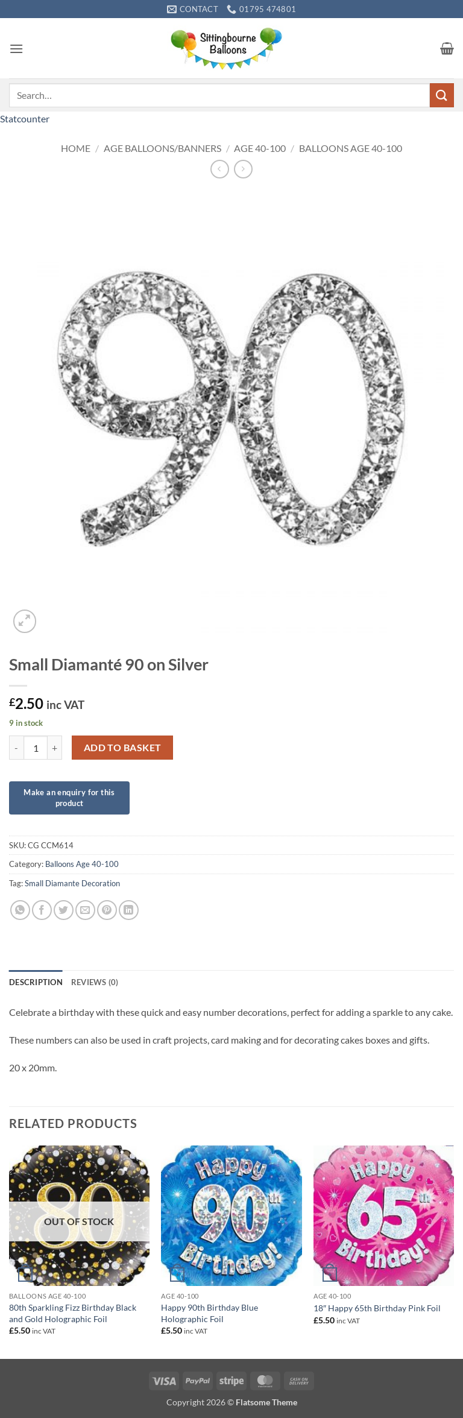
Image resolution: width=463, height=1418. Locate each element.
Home (75, 148)
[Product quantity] (36, 748)
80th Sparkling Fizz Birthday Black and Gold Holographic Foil (72, 1313)
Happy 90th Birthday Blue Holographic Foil (209, 1313)
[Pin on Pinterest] (107, 910)
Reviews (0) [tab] (95, 982)
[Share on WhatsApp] (20, 910)
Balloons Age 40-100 (350, 148)
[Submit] (442, 95)
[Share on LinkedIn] (129, 910)
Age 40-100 (260, 148)
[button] (16, 48)
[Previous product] (243, 169)
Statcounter (24, 118)
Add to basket (123, 747)
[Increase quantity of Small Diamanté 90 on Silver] (55, 748)
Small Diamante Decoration (72, 883)
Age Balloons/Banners (162, 148)
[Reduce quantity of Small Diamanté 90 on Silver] (16, 748)
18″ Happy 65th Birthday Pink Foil (377, 1308)
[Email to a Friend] (85, 910)
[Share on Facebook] (42, 910)
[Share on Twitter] (64, 910)
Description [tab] (36, 982)
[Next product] (219, 169)
